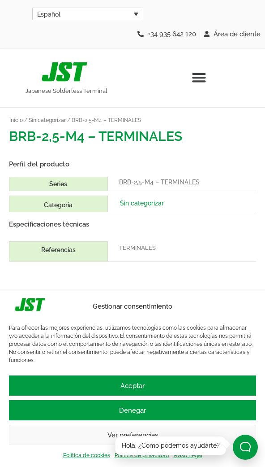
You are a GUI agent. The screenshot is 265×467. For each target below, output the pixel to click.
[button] (199, 77)
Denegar (132, 410)
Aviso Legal (188, 455)
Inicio (16, 120)
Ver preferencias (132, 435)
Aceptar (132, 386)
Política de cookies (86, 455)
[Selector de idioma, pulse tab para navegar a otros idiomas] (87, 14)
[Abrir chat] (245, 447)
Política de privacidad (142, 455)
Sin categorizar (47, 120)
